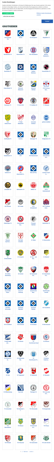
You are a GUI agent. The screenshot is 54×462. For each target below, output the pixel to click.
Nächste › (26, 451)
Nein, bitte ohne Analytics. (8, 16)
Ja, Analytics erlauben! (8, 13)
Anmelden (47, 21)
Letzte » (31, 451)
